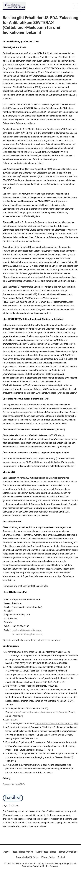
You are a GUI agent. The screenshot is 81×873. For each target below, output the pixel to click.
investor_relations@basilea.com (28, 634)
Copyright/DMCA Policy (27, 857)
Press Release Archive (22, 852)
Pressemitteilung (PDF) (14, 784)
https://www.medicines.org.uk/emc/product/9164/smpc (40, 712)
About (6, 852)
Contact (61, 857)
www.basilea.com (42, 640)
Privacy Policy (48, 857)
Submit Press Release (45, 852)
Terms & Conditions (68, 852)
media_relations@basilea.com (27, 630)
